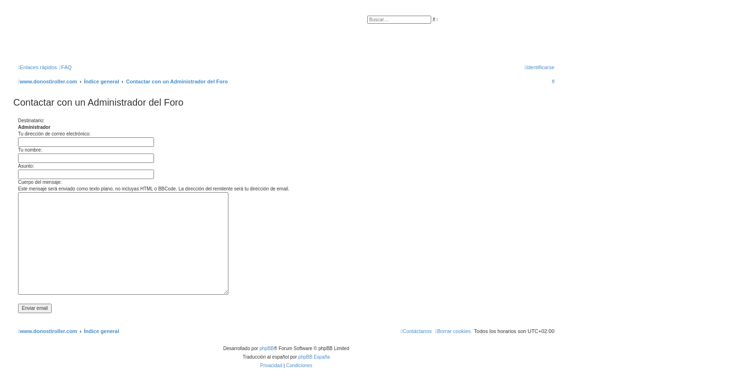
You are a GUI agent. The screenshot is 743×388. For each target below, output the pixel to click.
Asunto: (26, 166)
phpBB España (314, 357)
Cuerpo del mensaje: (40, 182)
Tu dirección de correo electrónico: (54, 133)
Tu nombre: (30, 150)
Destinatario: (31, 120)
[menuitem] (65, 67)
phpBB (267, 348)
